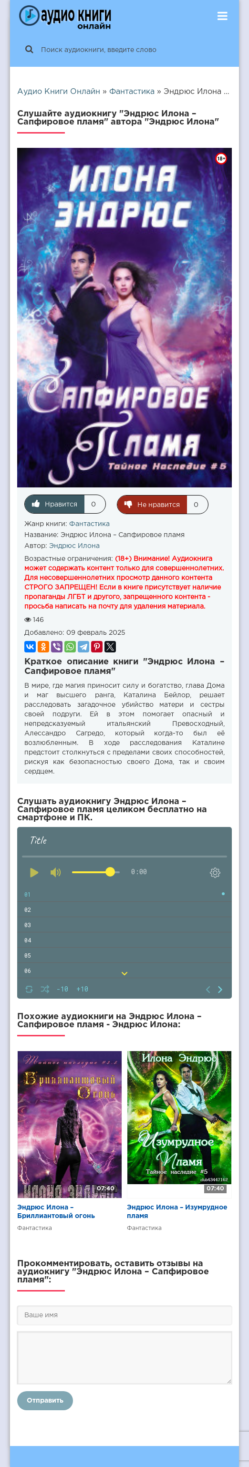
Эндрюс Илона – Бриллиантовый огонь (56, 1211)
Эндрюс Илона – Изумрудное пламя (177, 1211)
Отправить (45, 1400)
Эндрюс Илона (74, 545)
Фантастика (89, 524)
